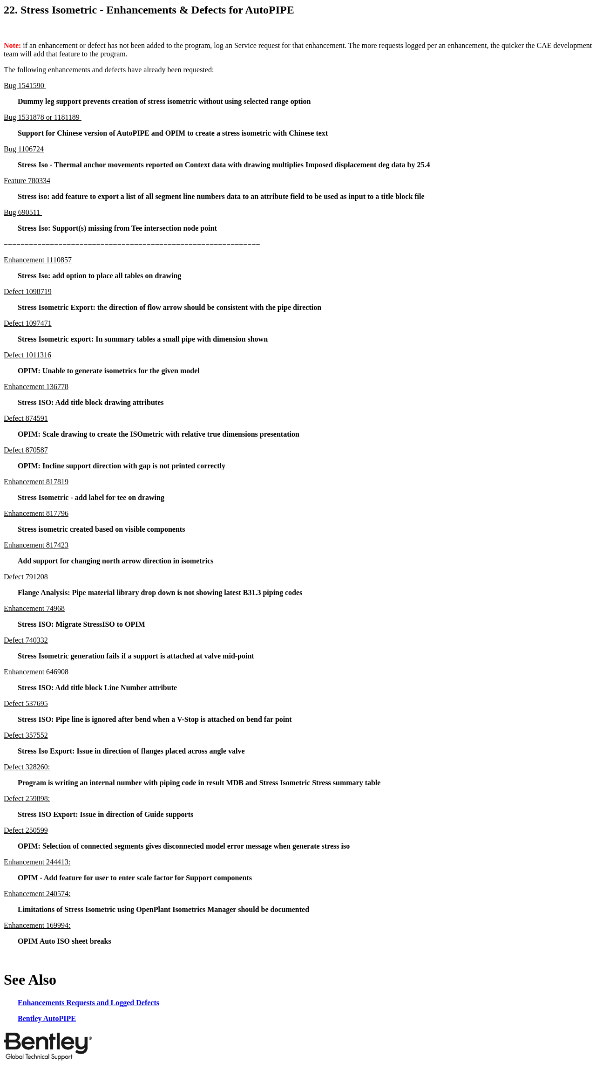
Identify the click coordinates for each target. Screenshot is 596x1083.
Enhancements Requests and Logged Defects (88, 1003)
